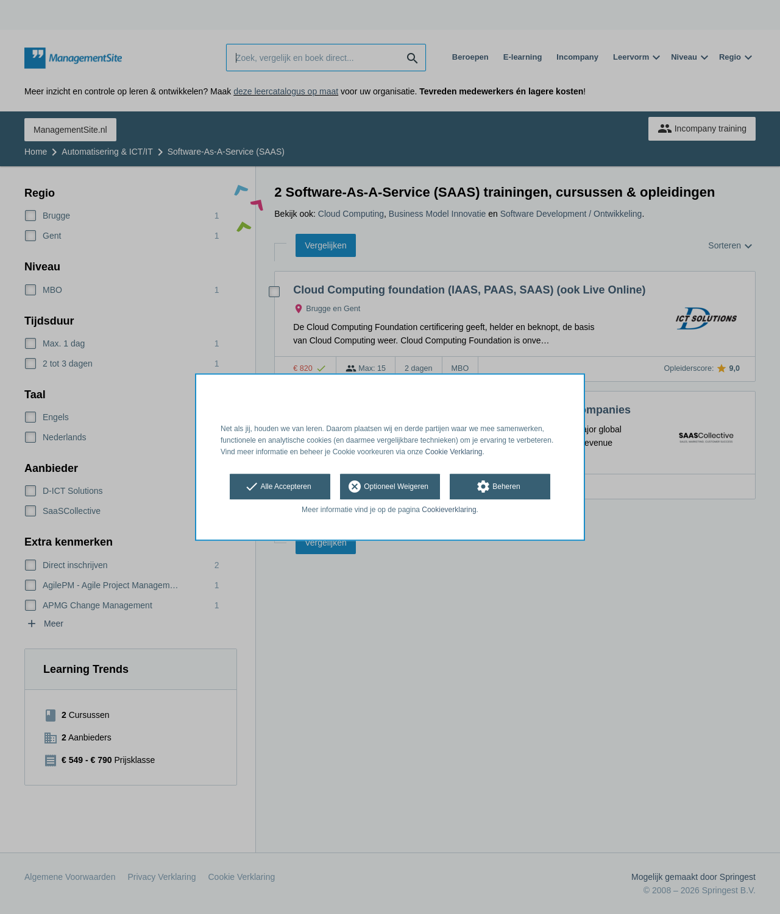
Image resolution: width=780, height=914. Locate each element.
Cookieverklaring (449, 510)
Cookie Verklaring (454, 452)
